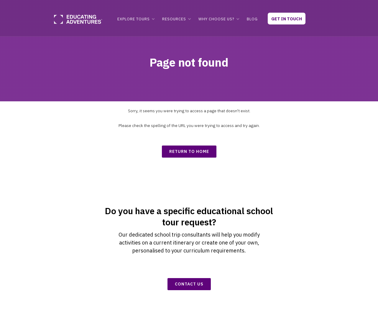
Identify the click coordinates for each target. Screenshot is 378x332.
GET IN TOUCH (286, 19)
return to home (189, 151)
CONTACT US (189, 284)
